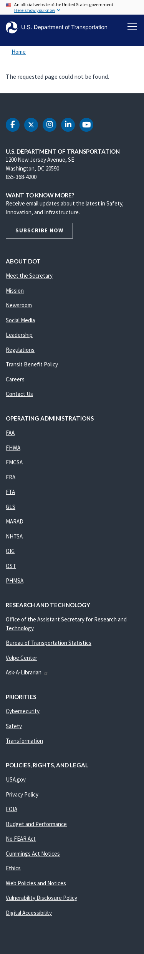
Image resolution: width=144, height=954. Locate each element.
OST (11, 566)
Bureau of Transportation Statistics (48, 642)
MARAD (14, 521)
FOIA (11, 809)
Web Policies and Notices (36, 883)
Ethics (13, 868)
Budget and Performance (36, 824)
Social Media (20, 320)
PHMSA (14, 580)
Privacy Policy (22, 794)
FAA (10, 432)
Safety (14, 726)
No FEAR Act (21, 838)
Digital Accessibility (29, 912)
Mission (15, 290)
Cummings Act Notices (33, 853)
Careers (15, 379)
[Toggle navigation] (132, 26)
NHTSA (14, 536)
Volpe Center (21, 657)
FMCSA (14, 462)
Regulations (20, 349)
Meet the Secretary (29, 275)
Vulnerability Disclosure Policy (41, 897)
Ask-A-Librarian (27, 672)
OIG (10, 551)
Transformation (24, 740)
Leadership (19, 334)
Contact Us (19, 394)
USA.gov (16, 779)
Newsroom (19, 305)
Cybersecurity (23, 711)
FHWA (13, 447)
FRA (10, 477)
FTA (10, 491)
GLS (10, 506)
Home (19, 51)
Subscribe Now (39, 230)
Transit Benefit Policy (32, 364)
